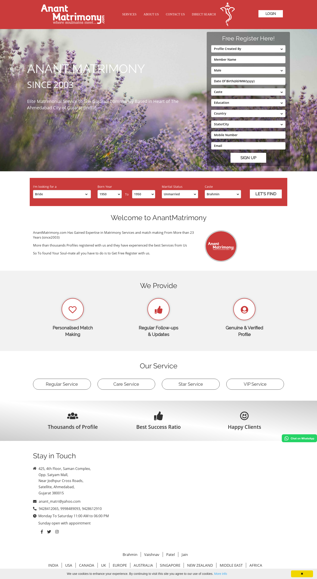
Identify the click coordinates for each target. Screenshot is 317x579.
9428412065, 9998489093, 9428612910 (70, 508)
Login (270, 14)
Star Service (191, 384)
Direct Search (204, 14)
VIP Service (255, 384)
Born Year (105, 186)
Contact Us (175, 14)
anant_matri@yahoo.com (60, 501)
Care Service (126, 384)
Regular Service (62, 384)
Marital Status (172, 186)
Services (129, 14)
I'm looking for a (45, 186)
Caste (209, 186)
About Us (151, 14)
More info (220, 573)
